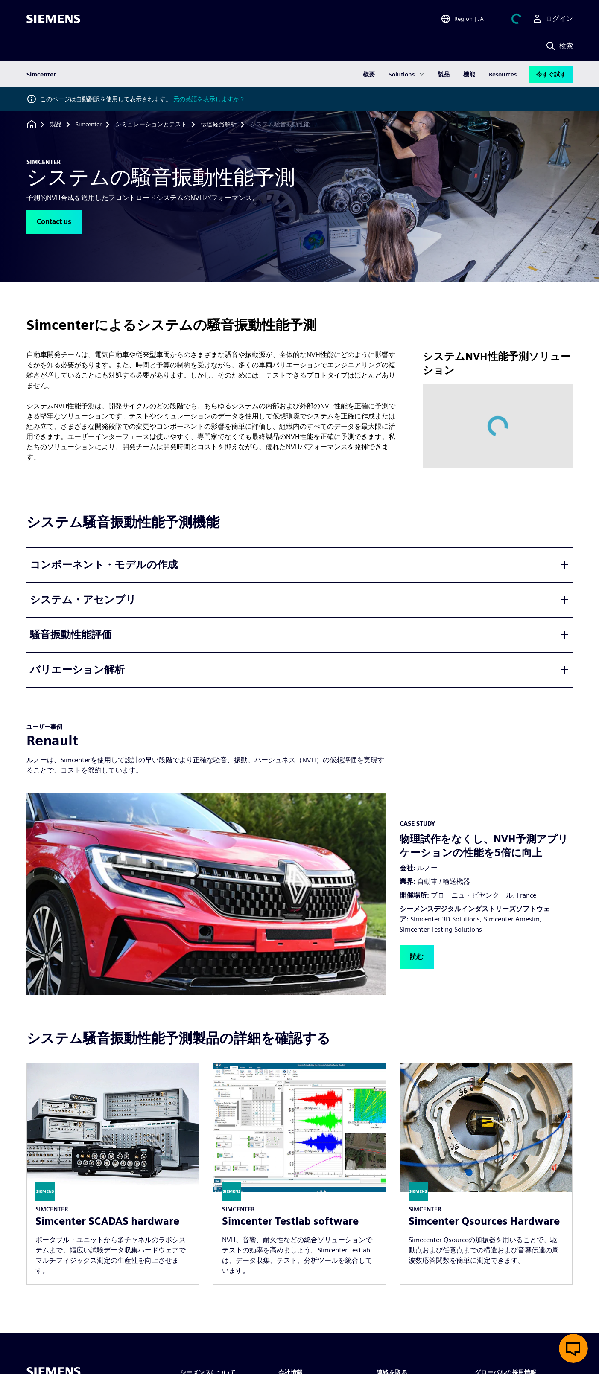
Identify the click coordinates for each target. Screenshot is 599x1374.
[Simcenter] (89, 124)
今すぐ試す (551, 74)
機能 (469, 74)
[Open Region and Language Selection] (462, 18)
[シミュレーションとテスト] (151, 124)
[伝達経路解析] (219, 124)
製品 (444, 74)
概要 (369, 74)
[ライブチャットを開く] (573, 1348)
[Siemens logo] (53, 19)
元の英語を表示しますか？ (209, 99)
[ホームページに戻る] (31, 124)
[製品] (56, 124)
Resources (503, 74)
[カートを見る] (516, 18)
